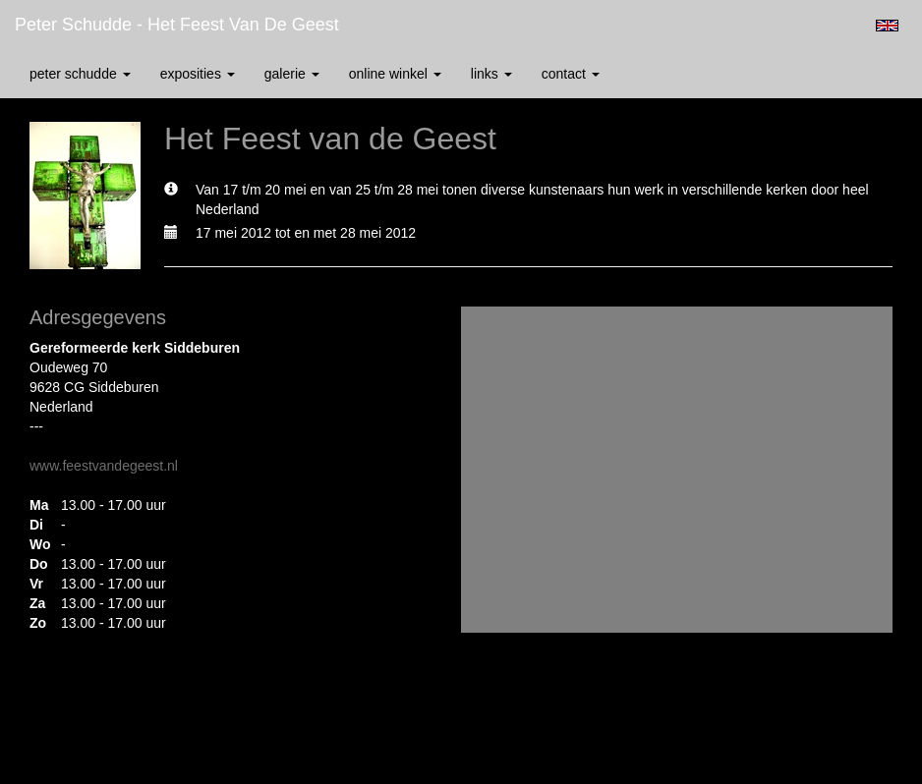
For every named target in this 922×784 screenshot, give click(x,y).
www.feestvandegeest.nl (103, 466)
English (887, 25)
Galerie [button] (291, 74)
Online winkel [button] (395, 74)
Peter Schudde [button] (80, 74)
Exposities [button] (197, 74)
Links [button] (491, 74)
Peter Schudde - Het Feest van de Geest (177, 24)
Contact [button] (571, 74)
